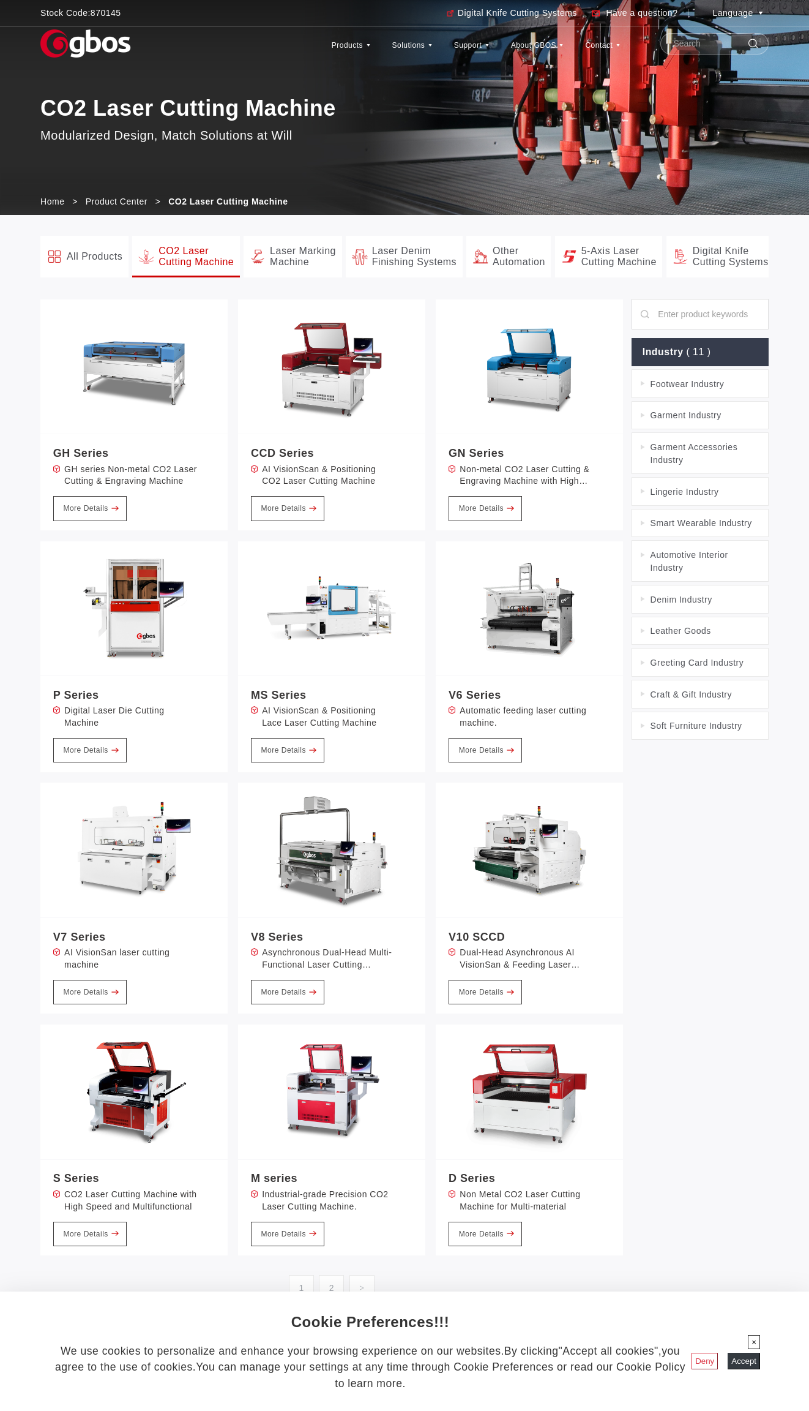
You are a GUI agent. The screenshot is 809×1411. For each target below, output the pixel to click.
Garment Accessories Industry (694, 453)
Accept (743, 1361)
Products (261, 51)
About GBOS (507, 51)
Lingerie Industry (685, 492)
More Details (90, 508)
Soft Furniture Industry (696, 726)
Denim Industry (681, 599)
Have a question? (641, 13)
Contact (593, 51)
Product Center (116, 201)
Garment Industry (686, 415)
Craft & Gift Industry (691, 694)
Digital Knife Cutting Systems (517, 13)
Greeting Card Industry (697, 663)
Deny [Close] (704, 1361)
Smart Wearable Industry (701, 523)
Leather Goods (681, 631)
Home (52, 201)
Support (420, 51)
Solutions (342, 51)
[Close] (754, 1342)
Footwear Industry (688, 384)
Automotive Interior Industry (689, 561)
